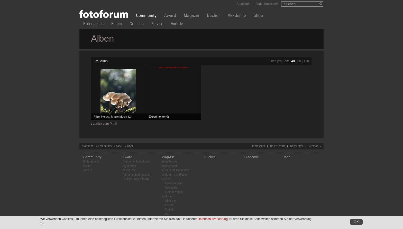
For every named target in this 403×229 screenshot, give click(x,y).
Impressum (258, 146)
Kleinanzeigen (174, 192)
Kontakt (170, 209)
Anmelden (244, 4)
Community (146, 16)
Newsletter (296, 146)
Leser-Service (173, 183)
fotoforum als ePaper (174, 175)
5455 (119, 146)
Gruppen (137, 24)
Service (157, 24)
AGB (167, 214)
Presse (169, 205)
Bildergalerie (93, 24)
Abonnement (169, 166)
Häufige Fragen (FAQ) (135, 179)
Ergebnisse (129, 166)
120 (306, 61)
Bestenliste (129, 170)
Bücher (213, 16)
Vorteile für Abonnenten (175, 170)
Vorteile (177, 24)
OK (356, 222)
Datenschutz (277, 146)
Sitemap (313, 146)
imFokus (101, 61)
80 (299, 61)
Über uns (170, 201)
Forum (116, 24)
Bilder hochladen (267, 4)
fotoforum (167, 196)
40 (293, 61)
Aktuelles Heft (169, 161)
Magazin (191, 16)
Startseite (88, 146)
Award (170, 16)
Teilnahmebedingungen (136, 175)
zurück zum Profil (105, 124)
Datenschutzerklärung (213, 219)
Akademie (237, 16)
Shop (258, 16)
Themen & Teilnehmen (136, 161)
